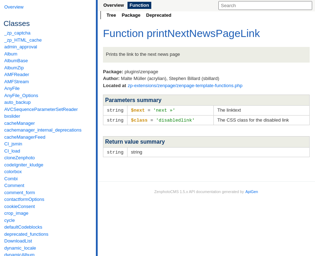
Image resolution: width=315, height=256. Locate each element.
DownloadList (18, 241)
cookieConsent (19, 206)
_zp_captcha (17, 33)
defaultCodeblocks (23, 227)
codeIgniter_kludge (23, 164)
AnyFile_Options (21, 95)
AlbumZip (14, 67)
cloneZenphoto (19, 157)
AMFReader (16, 74)
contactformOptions (24, 199)
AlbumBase (16, 60)
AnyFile (12, 88)
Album (10, 54)
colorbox (13, 171)
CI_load (12, 151)
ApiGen (251, 190)
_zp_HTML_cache (23, 40)
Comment (14, 185)
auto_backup (17, 102)
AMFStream (16, 81)
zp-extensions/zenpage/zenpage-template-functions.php (185, 85)
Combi (11, 178)
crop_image (16, 213)
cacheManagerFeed (24, 137)
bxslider (12, 116)
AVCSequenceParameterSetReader (41, 109)
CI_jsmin (13, 143)
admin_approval (20, 46)
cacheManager (19, 123)
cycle (9, 220)
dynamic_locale (20, 248)
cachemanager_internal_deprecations (43, 130)
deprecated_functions (26, 234)
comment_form (19, 192)
